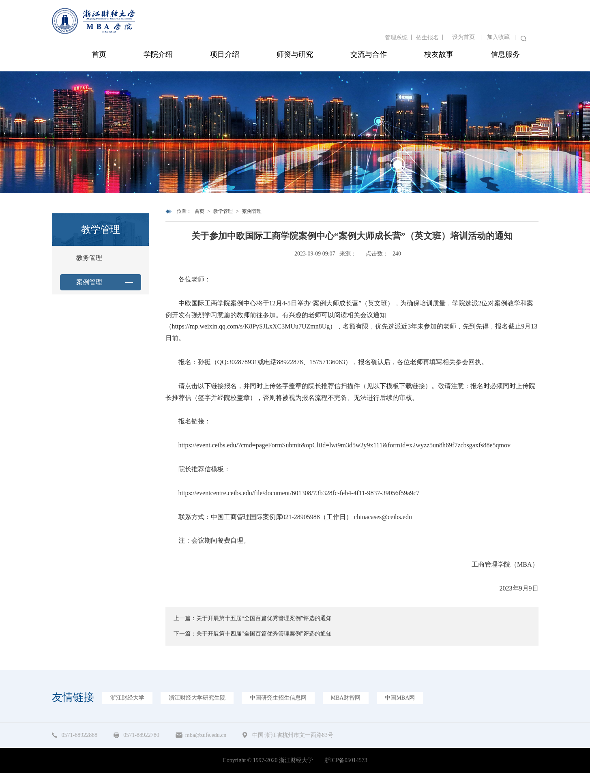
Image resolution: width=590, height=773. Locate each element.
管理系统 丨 (400, 37)
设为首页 (463, 37)
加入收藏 (498, 37)
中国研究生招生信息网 (278, 698)
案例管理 (89, 282)
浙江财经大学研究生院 (197, 698)
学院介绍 (158, 54)
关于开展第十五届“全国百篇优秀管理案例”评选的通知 (264, 618)
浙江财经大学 (127, 698)
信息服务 (505, 54)
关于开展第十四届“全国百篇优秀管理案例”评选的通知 (264, 634)
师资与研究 (295, 54)
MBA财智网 (346, 698)
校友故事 (438, 54)
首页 (99, 54)
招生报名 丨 (431, 37)
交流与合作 (368, 54)
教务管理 (89, 257)
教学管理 (223, 211)
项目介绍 (224, 54)
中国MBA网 (400, 698)
